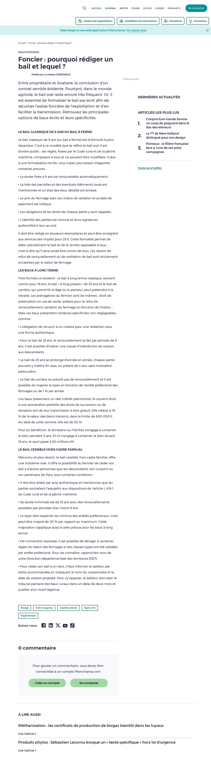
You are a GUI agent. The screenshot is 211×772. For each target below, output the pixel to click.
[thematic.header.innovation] (197, 21)
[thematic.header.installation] (138, 21)
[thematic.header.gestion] (95, 21)
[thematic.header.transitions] (172, 21)
